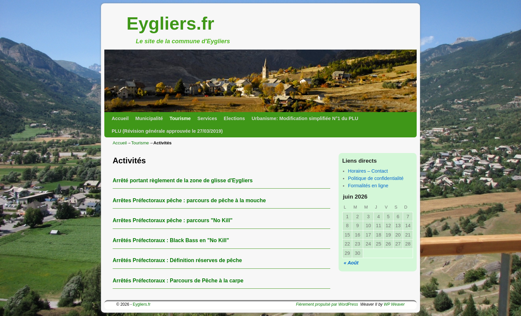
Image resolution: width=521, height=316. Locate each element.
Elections (234, 118)
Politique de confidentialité (375, 178)
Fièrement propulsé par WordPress (327, 304)
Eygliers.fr (170, 23)
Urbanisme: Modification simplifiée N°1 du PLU (305, 118)
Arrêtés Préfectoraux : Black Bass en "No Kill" (171, 240)
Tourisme (180, 118)
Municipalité (149, 118)
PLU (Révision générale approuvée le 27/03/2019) (167, 131)
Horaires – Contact (368, 171)
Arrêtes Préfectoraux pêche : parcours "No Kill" (173, 220)
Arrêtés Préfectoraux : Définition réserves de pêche (177, 260)
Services (207, 118)
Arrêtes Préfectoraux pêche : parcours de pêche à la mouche (189, 200)
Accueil (120, 118)
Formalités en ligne (368, 185)
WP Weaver (394, 304)
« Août (351, 262)
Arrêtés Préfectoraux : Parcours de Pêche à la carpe (178, 280)
